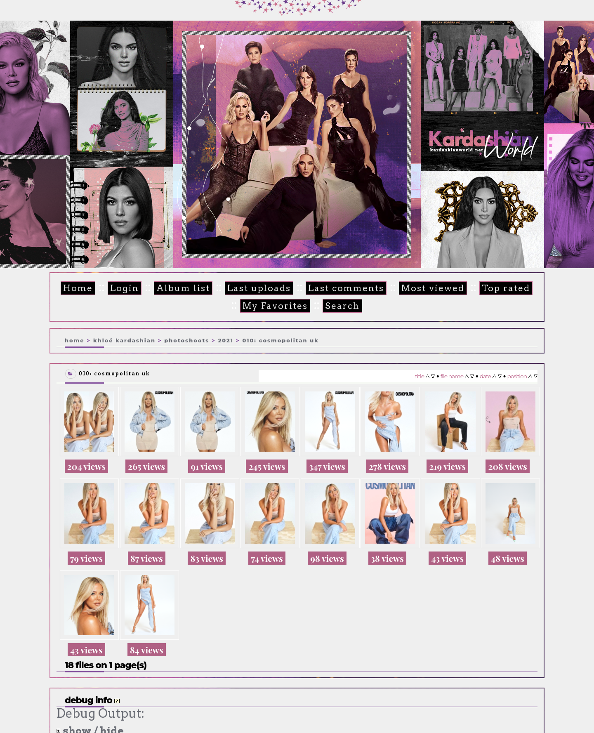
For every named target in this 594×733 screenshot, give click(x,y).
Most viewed (411, 288)
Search (326, 306)
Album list (176, 288)
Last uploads (247, 288)
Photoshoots (186, 339)
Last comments (330, 288)
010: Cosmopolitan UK (280, 339)
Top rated (481, 288)
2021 (225, 339)
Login (119, 288)
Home (75, 288)
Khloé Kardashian (124, 339)
